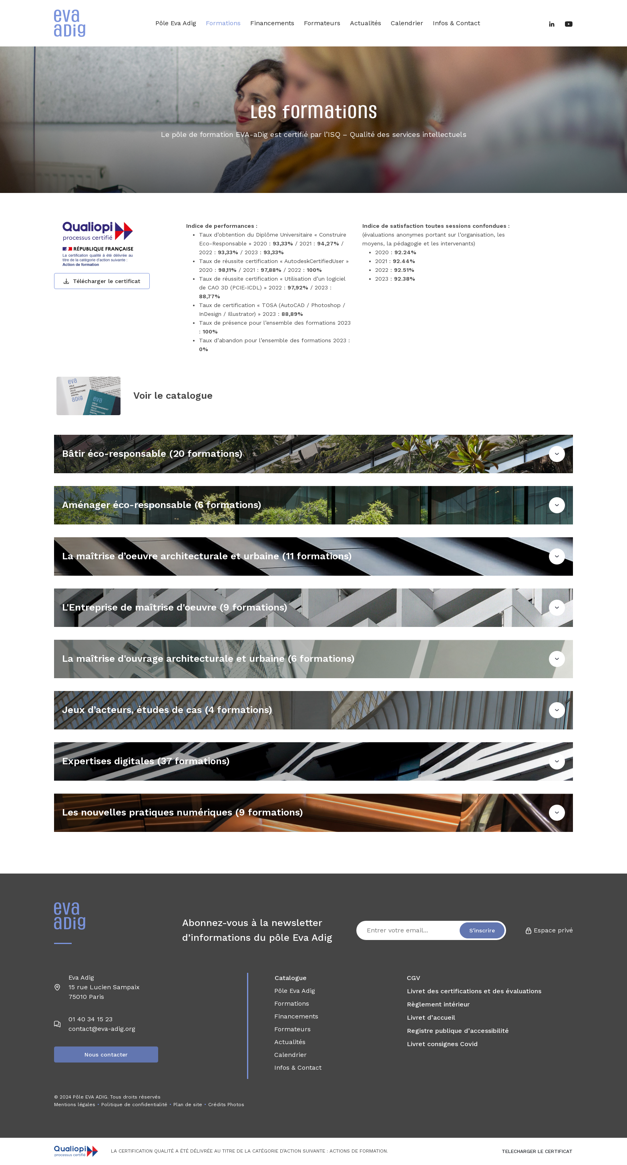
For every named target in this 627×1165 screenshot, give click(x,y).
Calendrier (407, 23)
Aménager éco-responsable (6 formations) (161, 504)
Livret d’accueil (431, 1017)
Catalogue (291, 978)
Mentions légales (74, 1104)
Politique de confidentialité (134, 1104)
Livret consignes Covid (442, 1044)
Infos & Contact (456, 23)
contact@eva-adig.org (101, 1028)
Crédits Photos (226, 1104)
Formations (223, 23)
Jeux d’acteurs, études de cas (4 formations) (167, 709)
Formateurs (322, 23)
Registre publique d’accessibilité (458, 1030)
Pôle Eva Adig (175, 23)
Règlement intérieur (438, 1004)
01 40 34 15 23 (90, 1019)
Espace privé (549, 930)
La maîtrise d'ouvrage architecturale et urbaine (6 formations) (208, 658)
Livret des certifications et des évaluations (474, 991)
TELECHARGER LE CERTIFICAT (537, 1151)
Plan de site (187, 1104)
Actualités (365, 23)
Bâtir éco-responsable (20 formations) (152, 453)
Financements (272, 23)
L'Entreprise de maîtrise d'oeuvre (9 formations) (174, 607)
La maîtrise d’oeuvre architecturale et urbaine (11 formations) (207, 556)
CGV (413, 978)
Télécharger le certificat (102, 281)
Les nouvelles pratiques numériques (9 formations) (182, 812)
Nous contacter (106, 1054)
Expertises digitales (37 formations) (146, 761)
